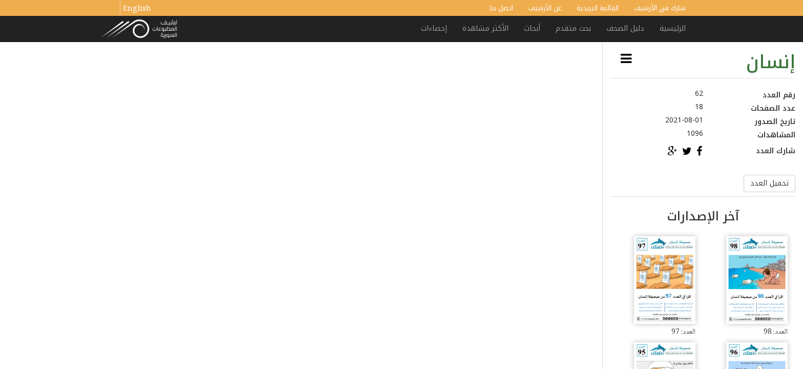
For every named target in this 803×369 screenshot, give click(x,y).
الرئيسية (673, 28)
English (137, 9)
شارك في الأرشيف (660, 8)
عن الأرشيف (545, 8)
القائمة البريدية (598, 8)
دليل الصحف (625, 28)
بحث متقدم (573, 28)
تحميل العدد (769, 183)
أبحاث (532, 28)
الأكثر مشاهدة (485, 28)
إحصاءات (434, 28)
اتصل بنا (501, 8)
